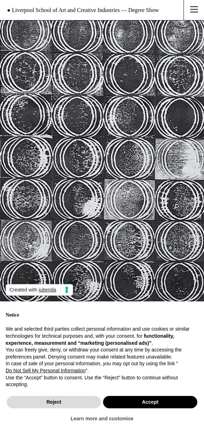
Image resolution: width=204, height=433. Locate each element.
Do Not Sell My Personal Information (45, 370)
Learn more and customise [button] (102, 418)
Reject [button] (53, 402)
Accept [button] (150, 402)
